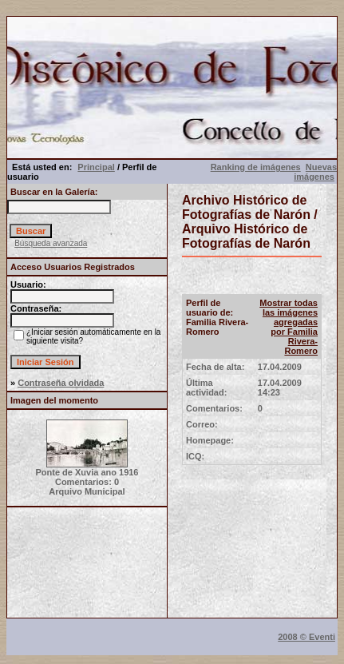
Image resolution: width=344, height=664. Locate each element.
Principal (95, 167)
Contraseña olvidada (61, 383)
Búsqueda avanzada (50, 243)
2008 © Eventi (306, 637)
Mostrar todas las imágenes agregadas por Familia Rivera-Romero (288, 327)
